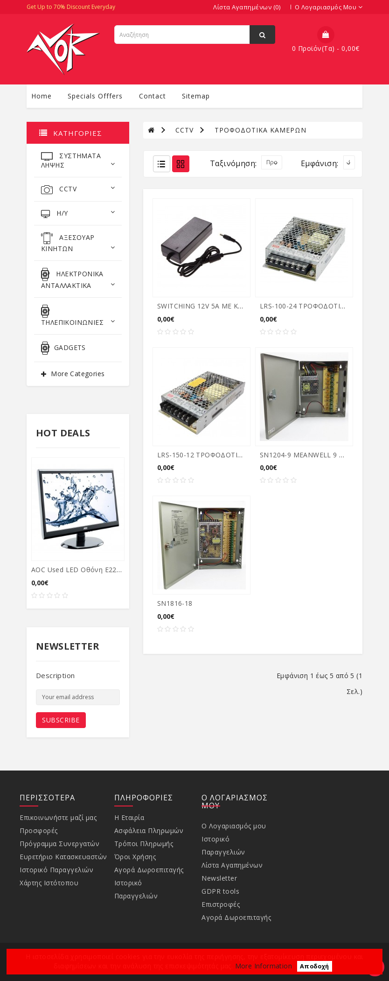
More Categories (77, 373)
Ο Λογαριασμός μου (233, 825)
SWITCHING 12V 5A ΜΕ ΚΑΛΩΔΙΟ (210, 305)
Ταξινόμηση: (233, 163)
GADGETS (63, 348)
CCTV (78, 189)
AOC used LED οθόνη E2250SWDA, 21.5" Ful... (106, 569)
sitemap (196, 95)
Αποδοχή (314, 966)
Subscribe (61, 719)
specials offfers (95, 95)
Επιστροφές (220, 904)
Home (41, 95)
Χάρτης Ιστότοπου (49, 882)
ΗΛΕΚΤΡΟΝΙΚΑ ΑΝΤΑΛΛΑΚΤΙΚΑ (78, 279)
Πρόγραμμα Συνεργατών (59, 843)
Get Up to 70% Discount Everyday (71, 7)
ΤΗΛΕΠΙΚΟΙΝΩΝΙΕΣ (78, 316)
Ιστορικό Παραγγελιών (56, 869)
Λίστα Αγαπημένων (232, 865)
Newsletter (219, 878)
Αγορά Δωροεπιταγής (149, 869)
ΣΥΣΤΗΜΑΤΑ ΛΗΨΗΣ (78, 160)
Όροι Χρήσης (135, 856)
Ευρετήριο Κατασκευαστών (63, 856)
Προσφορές (39, 830)
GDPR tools (220, 891)
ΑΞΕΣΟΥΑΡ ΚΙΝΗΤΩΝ (78, 242)
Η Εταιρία (129, 817)
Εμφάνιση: (320, 163)
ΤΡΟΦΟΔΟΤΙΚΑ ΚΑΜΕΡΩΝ (260, 130)
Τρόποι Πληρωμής (144, 843)
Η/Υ (78, 213)
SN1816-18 (175, 603)
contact (152, 95)
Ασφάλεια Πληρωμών (149, 830)
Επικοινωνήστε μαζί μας (58, 817)
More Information (263, 965)
